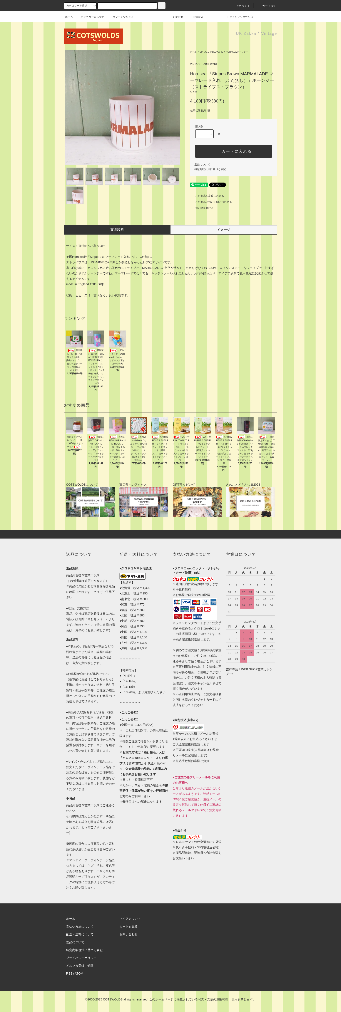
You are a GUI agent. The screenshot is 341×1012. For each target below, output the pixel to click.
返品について (202, 164)
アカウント (241, 5)
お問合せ (181, 16)
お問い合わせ (128, 934)
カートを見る (128, 926)
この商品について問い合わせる (211, 201)
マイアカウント (130, 918)
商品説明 (117, 230)
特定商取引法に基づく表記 (210, 169)
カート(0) (266, 5)
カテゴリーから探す (90, 16)
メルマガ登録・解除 (80, 965)
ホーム (69, 16)
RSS (69, 973)
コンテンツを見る (120, 16)
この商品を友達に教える (207, 195)
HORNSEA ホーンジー (237, 52)
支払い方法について (80, 926)
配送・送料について (80, 934)
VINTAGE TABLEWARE (211, 52)
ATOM (79, 973)
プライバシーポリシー (81, 958)
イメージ (224, 230)
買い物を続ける (202, 208)
